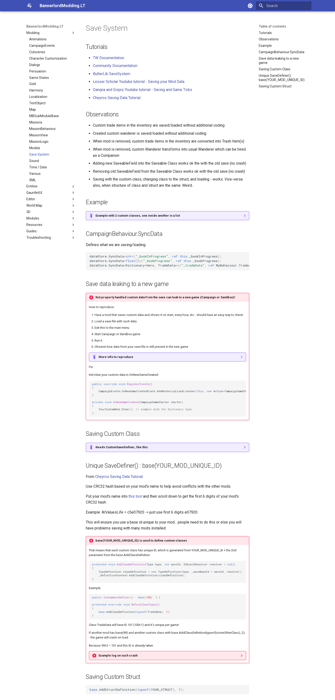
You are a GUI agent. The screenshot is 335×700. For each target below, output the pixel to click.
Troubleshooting (50, 237)
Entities (50, 186)
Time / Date (38, 167)
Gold (32, 84)
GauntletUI (50, 192)
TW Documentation (108, 58)
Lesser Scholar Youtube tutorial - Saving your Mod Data (138, 81)
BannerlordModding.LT (44, 26)
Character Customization (48, 58)
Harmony (36, 90)
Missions (35, 122)
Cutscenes (37, 52)
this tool (135, 496)
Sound (34, 161)
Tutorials (265, 33)
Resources (50, 225)
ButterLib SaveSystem (111, 73)
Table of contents (272, 26)
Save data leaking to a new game (279, 61)
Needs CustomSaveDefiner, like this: (122, 447)
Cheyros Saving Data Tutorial (116, 97)
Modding (50, 33)
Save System (39, 154)
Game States (39, 78)
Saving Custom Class (274, 69)
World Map (50, 205)
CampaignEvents (42, 46)
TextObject (37, 103)
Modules (50, 218)
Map (32, 109)
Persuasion (37, 71)
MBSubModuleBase (44, 116)
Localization (38, 97)
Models (34, 148)
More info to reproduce (116, 357)
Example (265, 46)
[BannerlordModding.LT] (29, 5)
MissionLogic (38, 141)
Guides (50, 231)
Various (35, 174)
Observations (269, 39)
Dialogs (34, 65)
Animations (38, 39)
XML (32, 180)
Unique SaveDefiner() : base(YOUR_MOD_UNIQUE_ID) (282, 78)
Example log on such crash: (118, 655)
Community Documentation (115, 65)
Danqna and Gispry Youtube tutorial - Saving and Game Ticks (142, 89)
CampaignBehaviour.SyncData (281, 52)
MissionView (38, 135)
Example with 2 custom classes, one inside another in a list (138, 215)
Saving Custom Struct (275, 86)
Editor (50, 199)
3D (50, 212)
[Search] (283, 5)
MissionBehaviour (42, 129)
